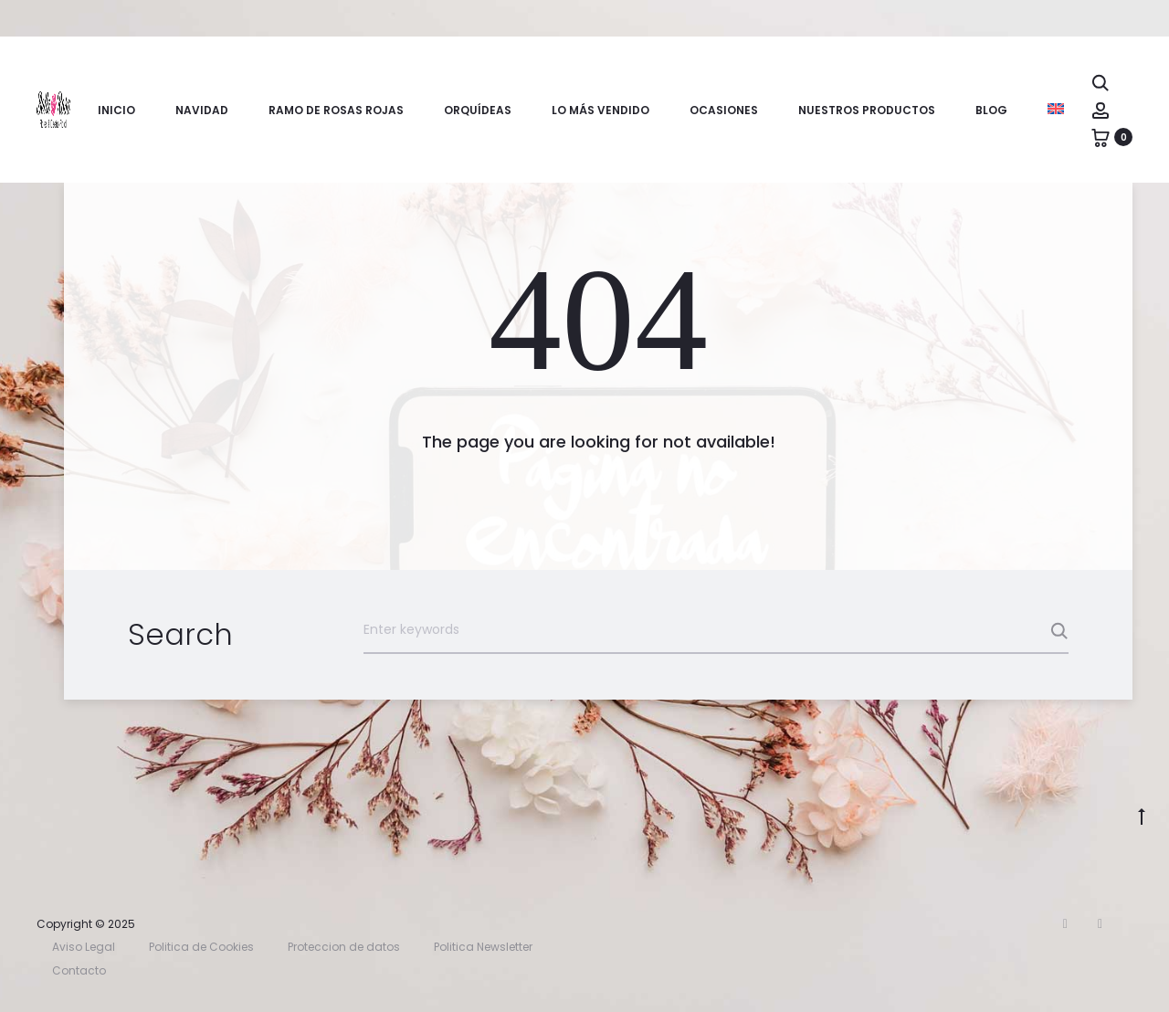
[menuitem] (1056, 108)
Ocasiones (724, 110)
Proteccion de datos (344, 946)
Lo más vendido (600, 110)
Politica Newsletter (483, 946)
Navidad (201, 110)
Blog (991, 110)
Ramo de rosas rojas (336, 110)
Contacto (79, 970)
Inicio (116, 110)
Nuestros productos (866, 110)
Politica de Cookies (201, 946)
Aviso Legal (83, 946)
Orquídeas (477, 110)
